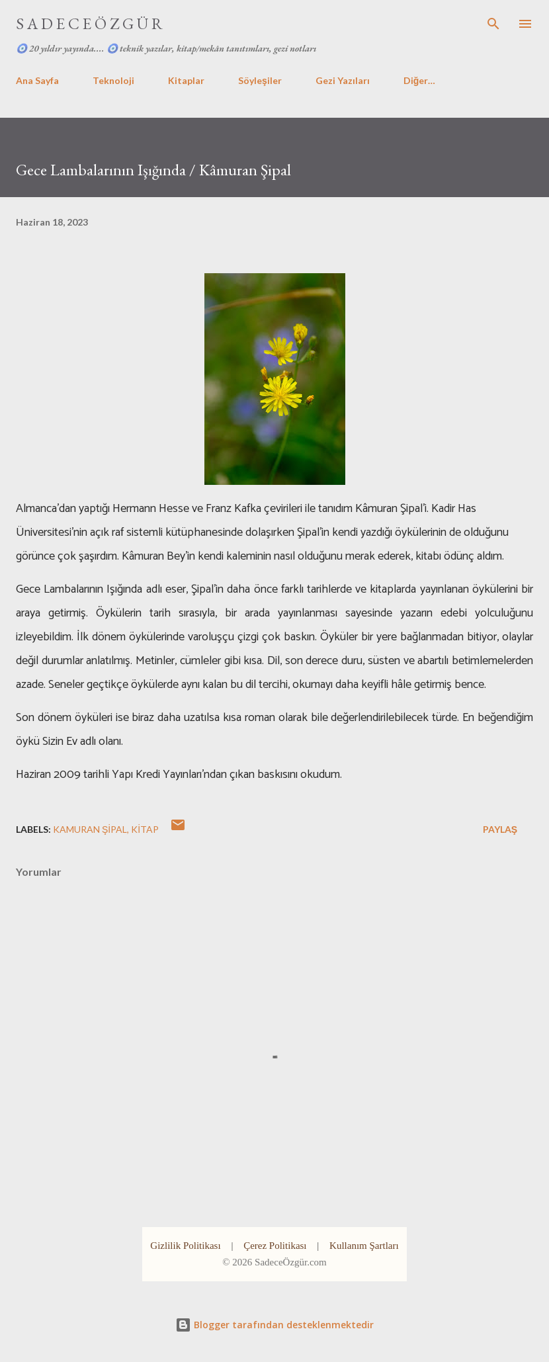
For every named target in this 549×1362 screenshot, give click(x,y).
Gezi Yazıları (343, 80)
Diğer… (419, 80)
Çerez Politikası (274, 1245)
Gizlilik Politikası (185, 1245)
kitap (145, 829)
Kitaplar (186, 80)
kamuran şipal (90, 829)
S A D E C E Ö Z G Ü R (89, 23)
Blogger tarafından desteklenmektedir (274, 1324)
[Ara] (493, 24)
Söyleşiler (260, 80)
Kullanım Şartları (364, 1245)
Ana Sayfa (37, 80)
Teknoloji (113, 80)
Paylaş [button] (500, 829)
